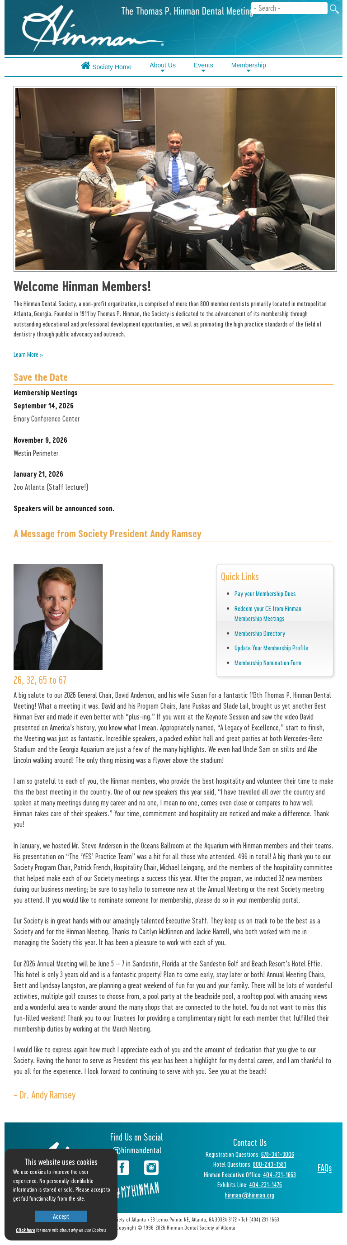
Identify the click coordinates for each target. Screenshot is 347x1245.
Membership (248, 68)
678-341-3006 (277, 1154)
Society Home (106, 65)
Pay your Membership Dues (265, 593)
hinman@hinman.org (249, 1195)
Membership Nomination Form (267, 662)
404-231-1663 (279, 1174)
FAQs (325, 1167)
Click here (25, 1230)
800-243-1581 (269, 1164)
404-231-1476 (265, 1184)
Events (203, 68)
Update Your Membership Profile (271, 648)
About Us (163, 68)
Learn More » (28, 354)
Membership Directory (259, 633)
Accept (61, 1216)
